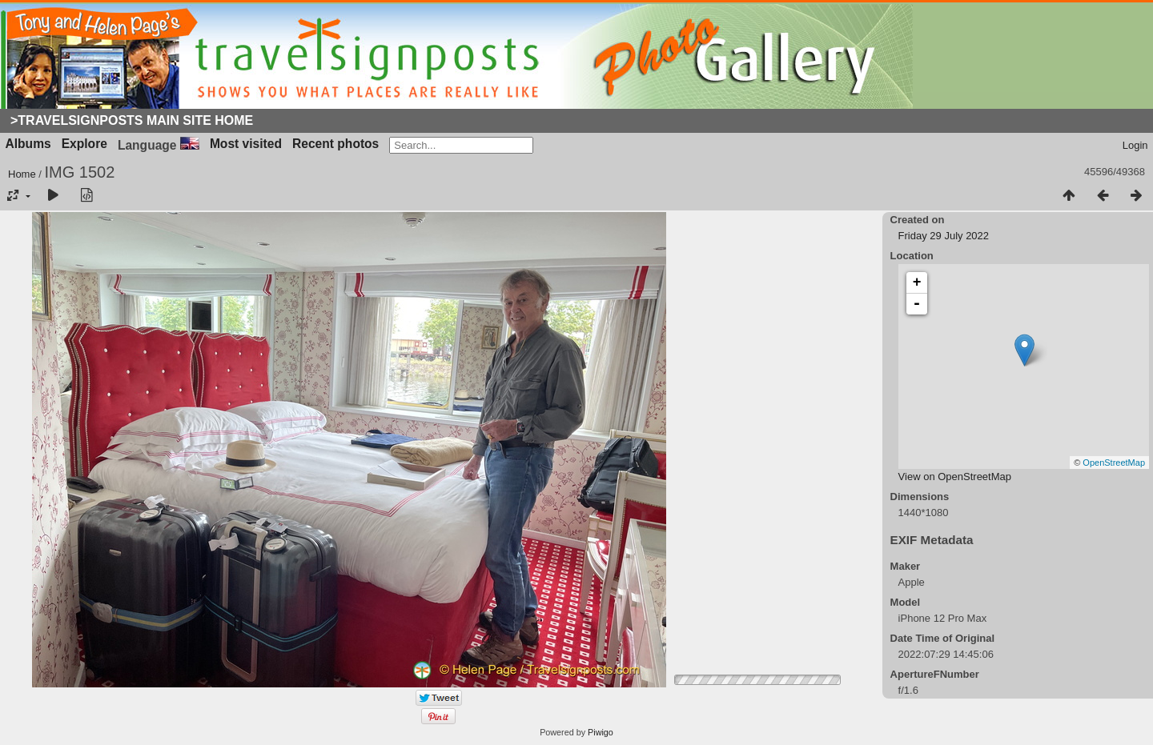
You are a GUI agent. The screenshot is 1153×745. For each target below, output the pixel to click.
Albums (28, 143)
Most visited (246, 143)
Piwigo (600, 732)
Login (1135, 145)
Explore (84, 143)
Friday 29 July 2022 (943, 236)
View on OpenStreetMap (954, 477)
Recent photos (335, 143)
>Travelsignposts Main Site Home (131, 120)
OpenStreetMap (1114, 462)
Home (22, 174)
